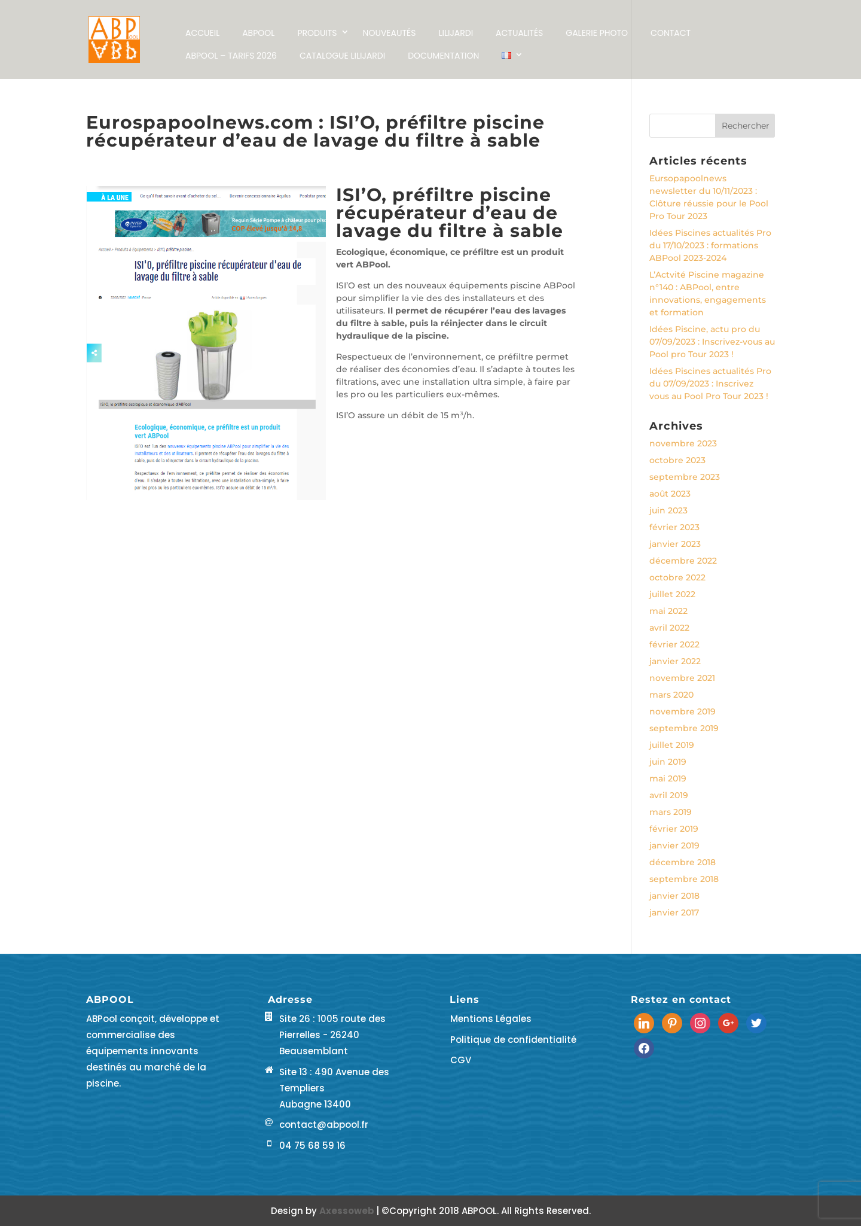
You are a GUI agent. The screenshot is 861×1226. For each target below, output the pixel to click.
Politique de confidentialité (513, 1039)
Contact (671, 33)
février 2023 (674, 527)
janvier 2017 (674, 912)
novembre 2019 (682, 711)
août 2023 (670, 493)
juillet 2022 (672, 594)
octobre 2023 (677, 460)
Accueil (202, 33)
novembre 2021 (682, 678)
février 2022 (674, 644)
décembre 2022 (683, 560)
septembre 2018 (684, 879)
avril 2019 (668, 795)
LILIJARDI (455, 33)
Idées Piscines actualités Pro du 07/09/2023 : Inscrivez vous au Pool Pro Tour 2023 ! (710, 383)
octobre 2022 (677, 577)
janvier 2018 (674, 895)
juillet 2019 (671, 745)
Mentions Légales (491, 1018)
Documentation (443, 56)
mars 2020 (671, 694)
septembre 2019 (684, 728)
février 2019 (673, 828)
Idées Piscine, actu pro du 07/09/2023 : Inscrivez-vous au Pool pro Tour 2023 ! (712, 342)
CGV (460, 1060)
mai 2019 (667, 778)
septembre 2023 (684, 476)
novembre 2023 (683, 443)
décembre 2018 (682, 862)
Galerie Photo (597, 33)
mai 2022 (668, 611)
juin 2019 (667, 761)
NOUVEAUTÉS (389, 33)
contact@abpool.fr (323, 1124)
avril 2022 (669, 627)
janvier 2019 (674, 845)
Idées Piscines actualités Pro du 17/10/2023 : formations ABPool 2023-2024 (710, 245)
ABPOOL (258, 33)
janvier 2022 (675, 661)
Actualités (519, 33)
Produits (317, 33)
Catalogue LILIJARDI (342, 56)
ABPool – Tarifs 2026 (231, 56)
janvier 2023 (675, 544)
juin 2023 (668, 510)
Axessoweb (347, 1210)
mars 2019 (670, 812)
